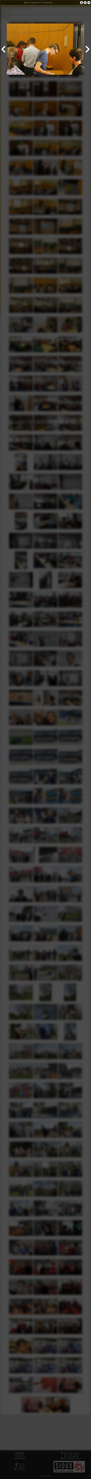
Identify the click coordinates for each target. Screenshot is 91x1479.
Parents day (48, 3)
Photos (26, 3)
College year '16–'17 (37, 3)
